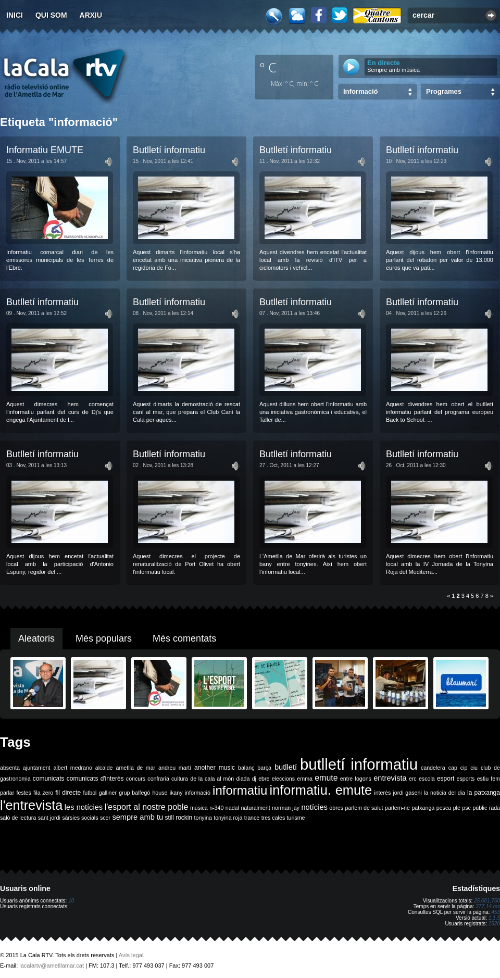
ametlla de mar (135, 767)
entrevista (390, 778)
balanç (246, 767)
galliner (108, 792)
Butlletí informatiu (169, 150)
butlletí (285, 767)
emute (326, 777)
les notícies (84, 807)
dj (254, 778)
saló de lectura (18, 817)
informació (197, 792)
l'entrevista (31, 805)
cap (452, 767)
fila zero (43, 792)
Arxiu (91, 15)
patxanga (422, 808)
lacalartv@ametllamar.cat (51, 965)
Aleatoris (36, 638)
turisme (296, 817)
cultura (179, 778)
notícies (314, 807)
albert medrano (73, 767)
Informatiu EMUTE (44, 150)
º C (268, 67)
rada (494, 808)
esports (465, 778)
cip (464, 767)
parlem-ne (397, 808)
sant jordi (49, 817)
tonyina (203, 817)
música (199, 808)
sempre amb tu (137, 817)
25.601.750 (487, 901)
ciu (474, 767)
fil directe (68, 792)
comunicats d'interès (95, 778)
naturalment (255, 808)
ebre (263, 778)
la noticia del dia (444, 792)
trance (252, 817)
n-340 (216, 808)
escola (427, 778)
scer (105, 817)
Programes (443, 91)
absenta (10, 767)
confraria (158, 778)
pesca (443, 808)
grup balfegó (134, 792)
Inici (14, 15)
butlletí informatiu (359, 764)
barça (264, 767)
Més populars (104, 638)
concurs (135, 778)
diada (242, 778)
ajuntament (37, 767)
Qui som (51, 15)
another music (214, 767)
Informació (360, 91)
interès (382, 792)
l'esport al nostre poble (147, 807)
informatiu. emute (321, 790)
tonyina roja (228, 817)
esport (445, 778)
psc (466, 808)
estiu (483, 778)
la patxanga (483, 792)
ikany (176, 792)
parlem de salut (364, 808)
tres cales (273, 817)
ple (456, 808)
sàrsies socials (80, 817)
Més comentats (184, 638)
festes (23, 792)
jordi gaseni (407, 792)
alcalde (104, 767)
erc (413, 778)
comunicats (49, 778)
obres (336, 808)
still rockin (178, 817)
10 (71, 901)
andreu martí (174, 767)
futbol (89, 792)
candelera (433, 767)
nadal (232, 808)
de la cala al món (212, 778)
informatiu (240, 790)
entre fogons (355, 778)
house (159, 792)
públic (479, 808)
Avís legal (131, 955)
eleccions (283, 778)
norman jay (285, 808)
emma (304, 778)
